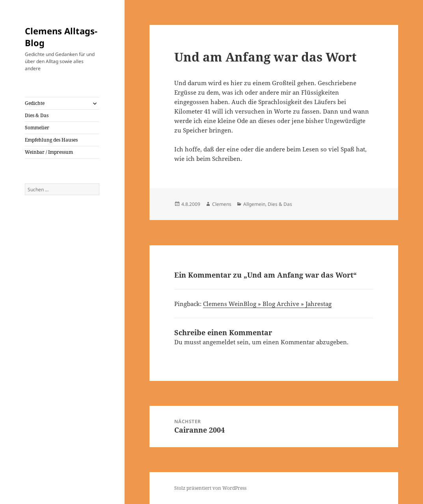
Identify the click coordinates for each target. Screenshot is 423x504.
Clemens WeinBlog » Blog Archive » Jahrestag (267, 304)
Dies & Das (36, 115)
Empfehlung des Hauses (51, 139)
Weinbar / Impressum (49, 152)
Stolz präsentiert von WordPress (210, 488)
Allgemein (254, 204)
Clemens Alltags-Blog (61, 37)
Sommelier (37, 127)
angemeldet (219, 342)
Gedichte (35, 103)
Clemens (221, 204)
